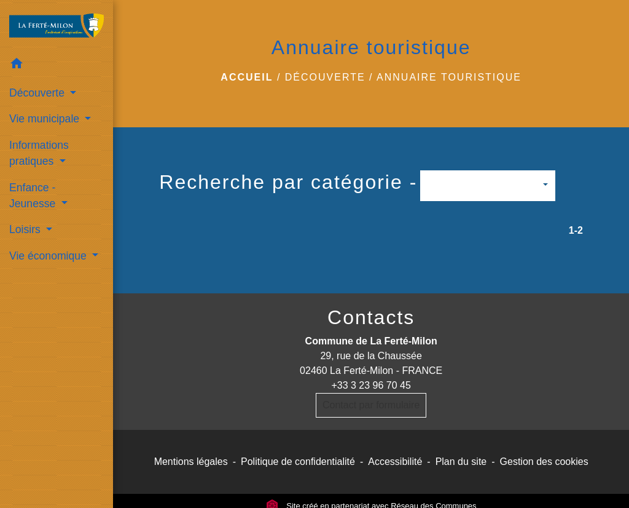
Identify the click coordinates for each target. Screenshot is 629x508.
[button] (56, 65)
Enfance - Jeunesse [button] (33, 195)
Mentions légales (191, 461)
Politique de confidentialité (298, 461)
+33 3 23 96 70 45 (370, 385)
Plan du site (461, 461)
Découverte (325, 77)
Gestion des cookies (544, 461)
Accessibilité (395, 461)
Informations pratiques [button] (39, 153)
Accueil (247, 77)
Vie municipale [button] (45, 119)
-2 (578, 230)
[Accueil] (56, 25)
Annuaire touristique (449, 77)
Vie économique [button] (49, 256)
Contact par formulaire (371, 405)
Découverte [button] (38, 93)
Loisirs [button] (26, 229)
